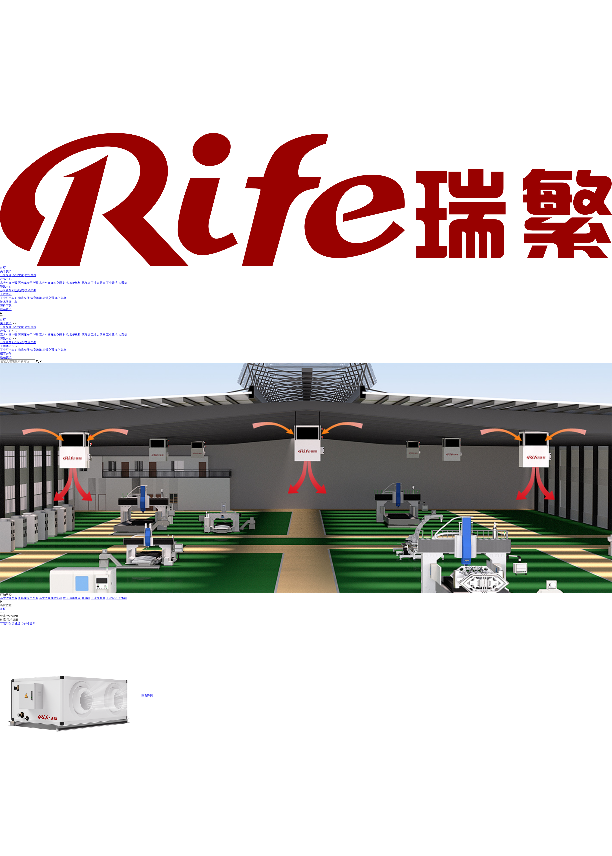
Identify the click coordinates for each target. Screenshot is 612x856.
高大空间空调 (8, 282)
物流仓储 (24, 297)
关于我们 (6, 271)
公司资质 (30, 275)
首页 (3, 267)
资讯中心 (6, 286)
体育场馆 (36, 297)
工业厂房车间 (8, 297)
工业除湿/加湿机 (116, 282)
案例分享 (60, 297)
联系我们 (6, 309)
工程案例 (6, 294)
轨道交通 (48, 297)
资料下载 (6, 305)
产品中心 (6, 279)
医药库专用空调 (28, 282)
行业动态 (18, 290)
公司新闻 (6, 290)
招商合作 (6, 353)
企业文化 (18, 275)
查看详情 (147, 695)
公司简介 (6, 275)
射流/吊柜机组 (72, 282)
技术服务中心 (8, 301)
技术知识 (30, 290)
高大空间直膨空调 (50, 282)
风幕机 (85, 282)
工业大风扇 (98, 282)
